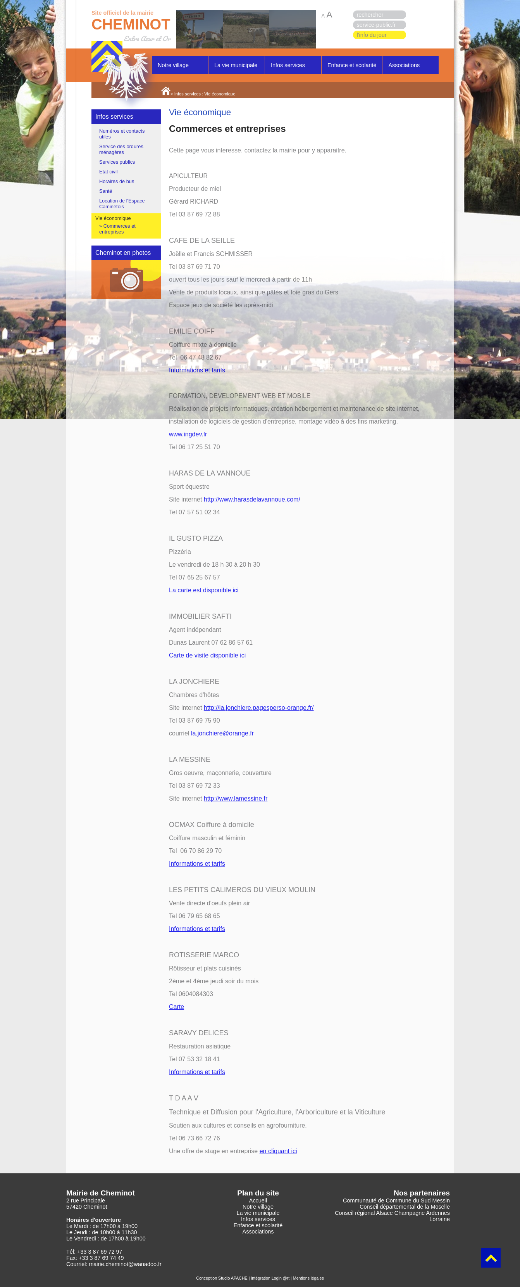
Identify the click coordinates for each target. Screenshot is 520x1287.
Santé (105, 191)
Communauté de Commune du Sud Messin (396, 1200)
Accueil (258, 1200)
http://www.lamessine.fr (236, 798)
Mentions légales (308, 1278)
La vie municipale (235, 65)
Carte (176, 1006)
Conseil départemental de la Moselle (405, 1207)
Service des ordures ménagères (121, 149)
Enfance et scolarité (351, 65)
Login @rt (280, 1278)
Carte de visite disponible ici (207, 655)
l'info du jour (372, 35)
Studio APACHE (233, 1278)
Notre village (173, 65)
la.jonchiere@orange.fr (222, 733)
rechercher (370, 15)
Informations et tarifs (197, 370)
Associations (404, 65)
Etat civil (108, 172)
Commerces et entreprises (117, 229)
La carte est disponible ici (204, 590)
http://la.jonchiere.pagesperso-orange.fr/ (259, 707)
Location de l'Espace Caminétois (122, 203)
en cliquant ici (278, 1151)
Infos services (288, 65)
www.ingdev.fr (188, 434)
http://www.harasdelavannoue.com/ (252, 499)
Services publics (117, 162)
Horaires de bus (116, 181)
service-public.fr (376, 25)
